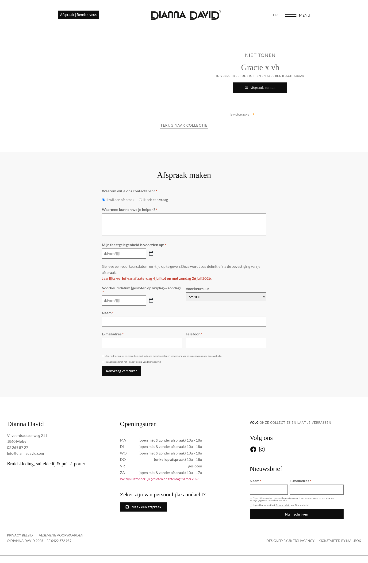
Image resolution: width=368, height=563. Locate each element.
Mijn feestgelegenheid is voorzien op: (134, 245)
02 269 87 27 (17, 444)
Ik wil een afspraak (120, 200)
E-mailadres (112, 332)
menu (343, 17)
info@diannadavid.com (25, 450)
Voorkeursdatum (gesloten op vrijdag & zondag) (141, 289)
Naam (107, 312)
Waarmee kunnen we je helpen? (129, 209)
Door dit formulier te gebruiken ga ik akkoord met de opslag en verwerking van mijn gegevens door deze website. (163, 353)
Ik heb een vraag (155, 200)
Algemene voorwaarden (61, 531)
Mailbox (353, 536)
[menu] (329, 17)
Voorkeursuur (197, 288)
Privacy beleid (135, 359)
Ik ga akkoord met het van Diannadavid (133, 359)
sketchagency (301, 536)
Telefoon (194, 332)
